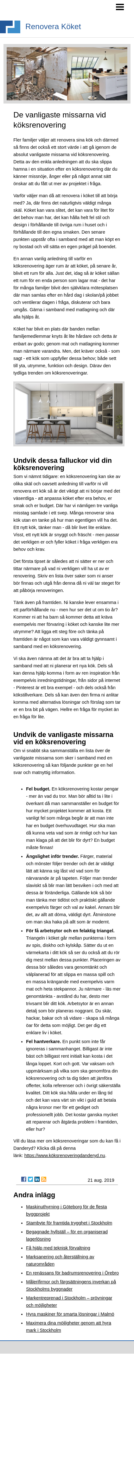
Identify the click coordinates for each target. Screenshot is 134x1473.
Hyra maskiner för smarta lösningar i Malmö (70, 1314)
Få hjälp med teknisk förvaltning (58, 1247)
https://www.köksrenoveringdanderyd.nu (64, 1155)
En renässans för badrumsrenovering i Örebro (72, 1272)
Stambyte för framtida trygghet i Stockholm (69, 1222)
